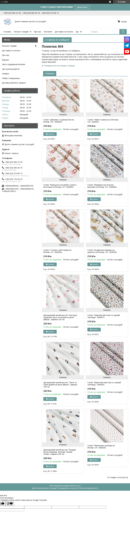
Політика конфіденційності (88, 488)
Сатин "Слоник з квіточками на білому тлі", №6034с (57, 251)
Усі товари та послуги (116, 477)
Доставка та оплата (64, 32)
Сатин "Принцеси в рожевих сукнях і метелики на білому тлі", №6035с (60, 186)
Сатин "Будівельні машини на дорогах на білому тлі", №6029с (102, 251)
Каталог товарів (21, 32)
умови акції (82, 7)
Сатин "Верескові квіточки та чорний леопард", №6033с (104, 383)
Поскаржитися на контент (67, 488)
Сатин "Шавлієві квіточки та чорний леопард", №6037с (103, 316)
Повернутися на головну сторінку (59, 66)
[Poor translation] (9, 503)
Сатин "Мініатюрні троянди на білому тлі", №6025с (101, 447)
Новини (5, 73)
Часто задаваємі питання (13, 64)
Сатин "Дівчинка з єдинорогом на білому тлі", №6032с (58, 121)
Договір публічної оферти (14, 83)
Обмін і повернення (11, 78)
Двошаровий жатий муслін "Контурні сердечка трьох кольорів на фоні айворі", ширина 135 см (60, 317)
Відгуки (5, 60)
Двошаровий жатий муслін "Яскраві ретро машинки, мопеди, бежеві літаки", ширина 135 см (59, 452)
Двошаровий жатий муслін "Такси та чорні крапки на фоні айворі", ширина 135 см (60, 384)
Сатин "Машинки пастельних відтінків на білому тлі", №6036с (102, 186)
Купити (51, 134)
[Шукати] (123, 31)
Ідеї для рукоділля (11, 69)
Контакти (48, 32)
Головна (7, 32)
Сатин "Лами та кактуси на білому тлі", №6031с (102, 121)
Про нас (37, 32)
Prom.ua (77, 486)
